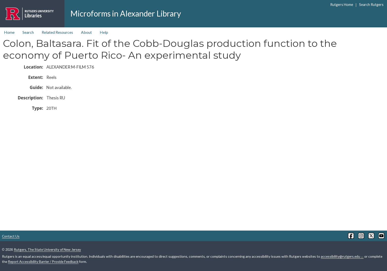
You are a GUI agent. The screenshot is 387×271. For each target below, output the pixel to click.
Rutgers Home (341, 4)
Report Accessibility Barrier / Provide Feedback (43, 261)
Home (9, 32)
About (86, 32)
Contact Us (10, 236)
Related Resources (57, 32)
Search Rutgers (371, 4)
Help (104, 32)
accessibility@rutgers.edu (342, 256)
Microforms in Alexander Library (125, 13)
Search (28, 32)
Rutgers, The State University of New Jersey (47, 249)
